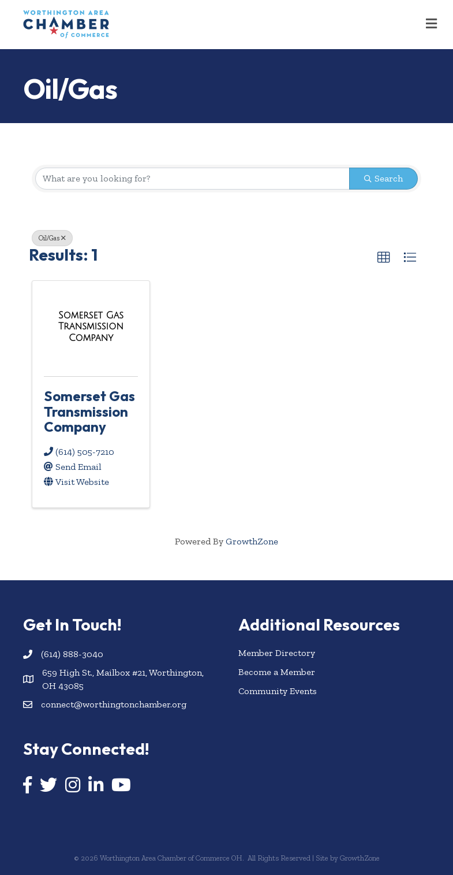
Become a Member (276, 671)
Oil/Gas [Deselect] (52, 238)
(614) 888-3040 (72, 653)
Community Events (277, 690)
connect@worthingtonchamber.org (113, 704)
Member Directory (276, 652)
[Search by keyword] (192, 179)
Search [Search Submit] (383, 178)
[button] (383, 257)
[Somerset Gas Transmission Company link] (91, 327)
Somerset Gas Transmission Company (89, 411)
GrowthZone (252, 541)
